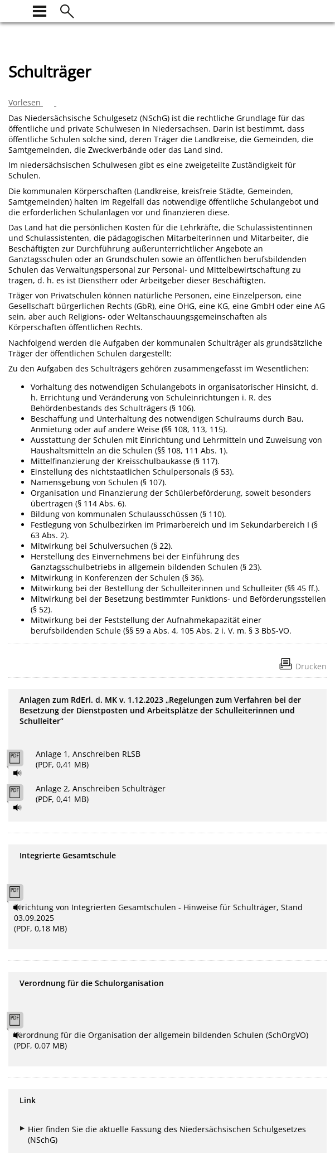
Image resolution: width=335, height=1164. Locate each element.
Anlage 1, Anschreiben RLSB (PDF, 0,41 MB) (88, 759)
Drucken (311, 666)
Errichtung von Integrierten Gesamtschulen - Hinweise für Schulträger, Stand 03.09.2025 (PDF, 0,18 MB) (158, 918)
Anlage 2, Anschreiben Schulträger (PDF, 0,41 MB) (101, 793)
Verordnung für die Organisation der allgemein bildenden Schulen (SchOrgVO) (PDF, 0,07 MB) (161, 1040)
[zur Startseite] (15, 10)
